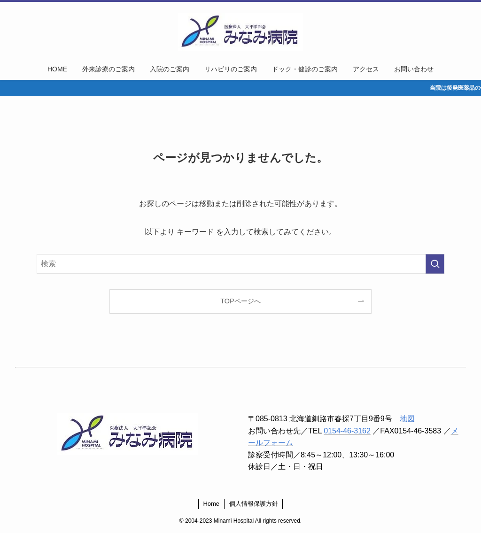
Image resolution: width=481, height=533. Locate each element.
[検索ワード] (240, 264)
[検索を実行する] (435, 264)
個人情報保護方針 (253, 503)
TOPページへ (240, 301)
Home (211, 503)
